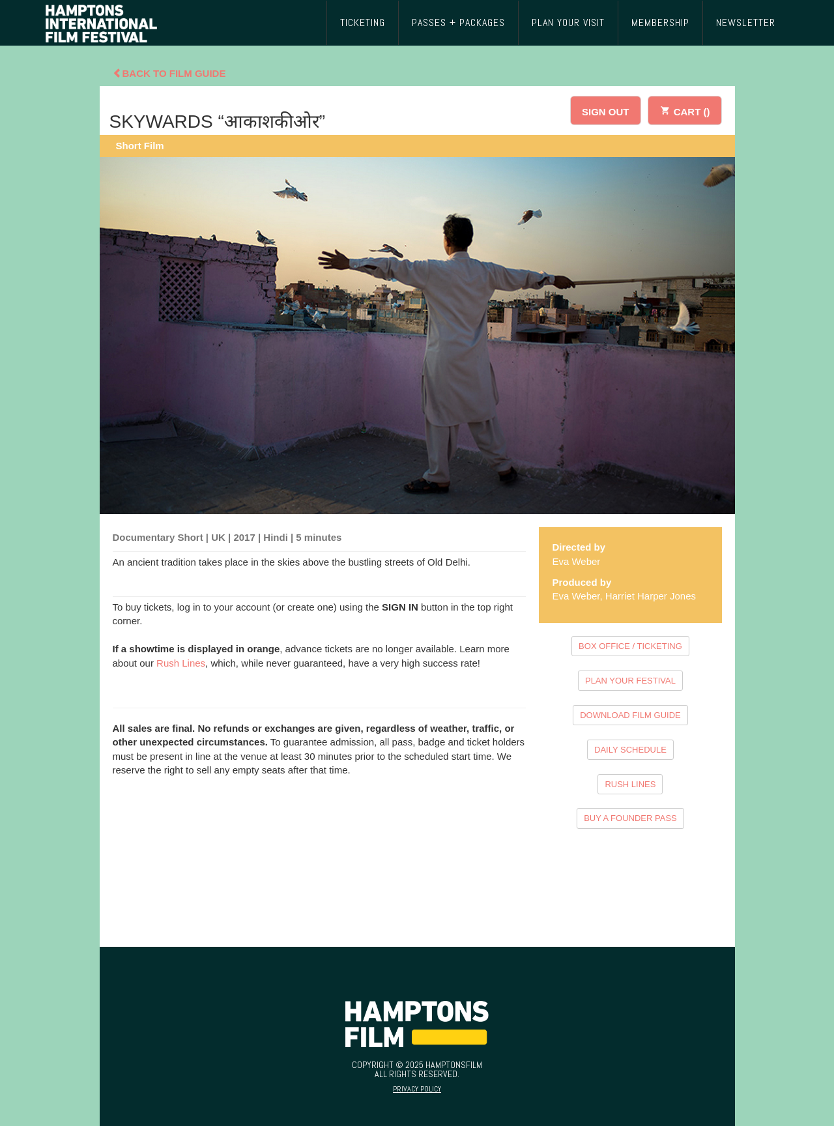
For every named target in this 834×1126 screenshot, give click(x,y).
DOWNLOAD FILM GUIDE (630, 715)
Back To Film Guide (169, 73)
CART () (684, 109)
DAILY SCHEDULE (630, 750)
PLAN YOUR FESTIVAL (630, 681)
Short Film (140, 145)
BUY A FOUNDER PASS (630, 818)
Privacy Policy (417, 1089)
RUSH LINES (630, 784)
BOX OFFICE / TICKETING (630, 646)
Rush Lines (180, 663)
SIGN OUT (605, 111)
